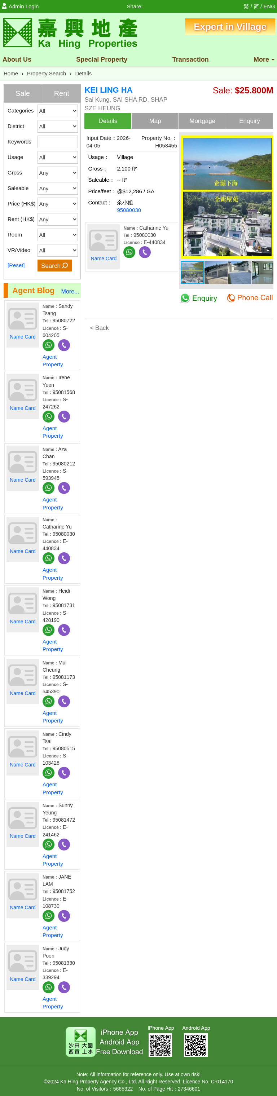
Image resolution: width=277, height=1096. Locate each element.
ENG (269, 6)
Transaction (190, 59)
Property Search (46, 73)
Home (11, 73)
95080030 (129, 210)
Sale (23, 93)
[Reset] (16, 265)
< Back (99, 327)
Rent (61, 93)
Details (83, 73)
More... (70, 291)
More (264, 59)
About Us (17, 59)
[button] (267, 140)
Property (101, 59)
